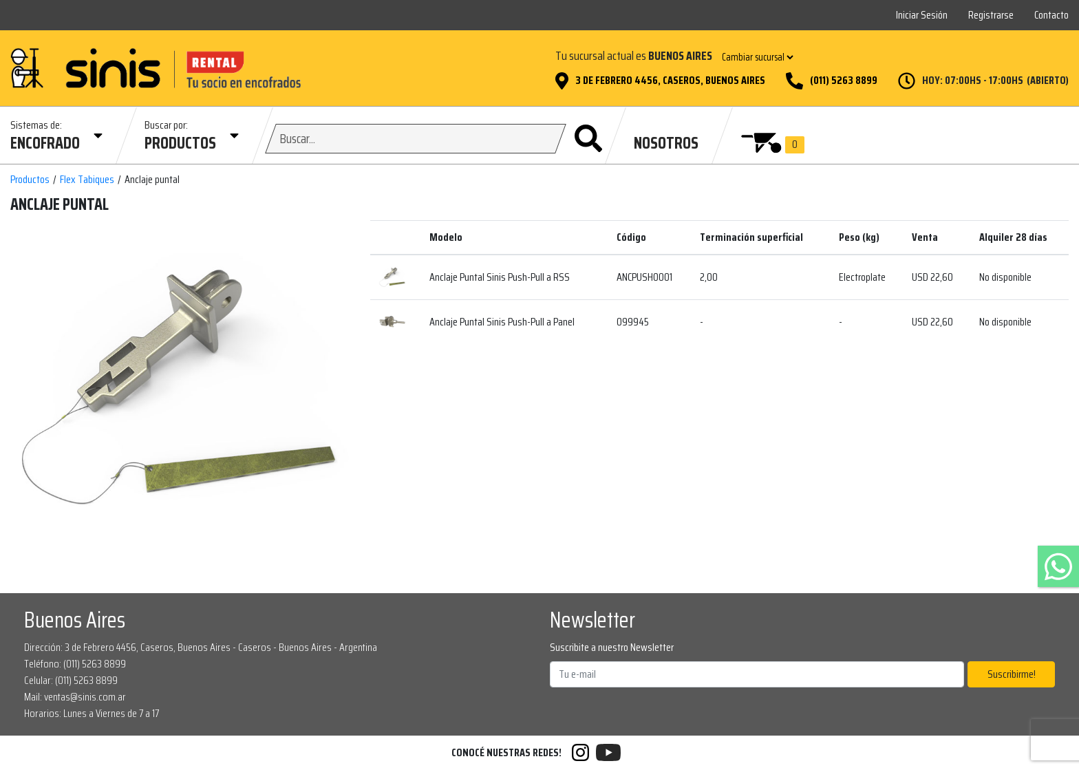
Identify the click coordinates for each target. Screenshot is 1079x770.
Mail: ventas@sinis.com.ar (75, 696)
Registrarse (991, 14)
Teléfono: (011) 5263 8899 (75, 663)
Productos (30, 179)
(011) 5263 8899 (843, 80)
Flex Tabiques (87, 179)
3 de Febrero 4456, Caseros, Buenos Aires (670, 80)
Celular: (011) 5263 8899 (71, 680)
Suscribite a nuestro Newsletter (612, 647)
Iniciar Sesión (922, 14)
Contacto (1051, 14)
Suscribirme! (1011, 674)
